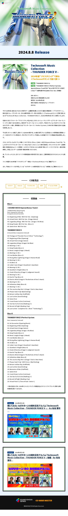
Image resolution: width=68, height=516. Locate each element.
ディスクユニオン (41, 188)
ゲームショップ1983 (32, 194)
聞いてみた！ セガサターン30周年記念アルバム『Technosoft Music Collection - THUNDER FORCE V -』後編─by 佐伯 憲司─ (33, 464)
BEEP (55, 188)
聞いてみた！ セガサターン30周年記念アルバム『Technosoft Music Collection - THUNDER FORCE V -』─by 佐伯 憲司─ (33, 415)
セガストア (14, 188)
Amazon (27, 188)
